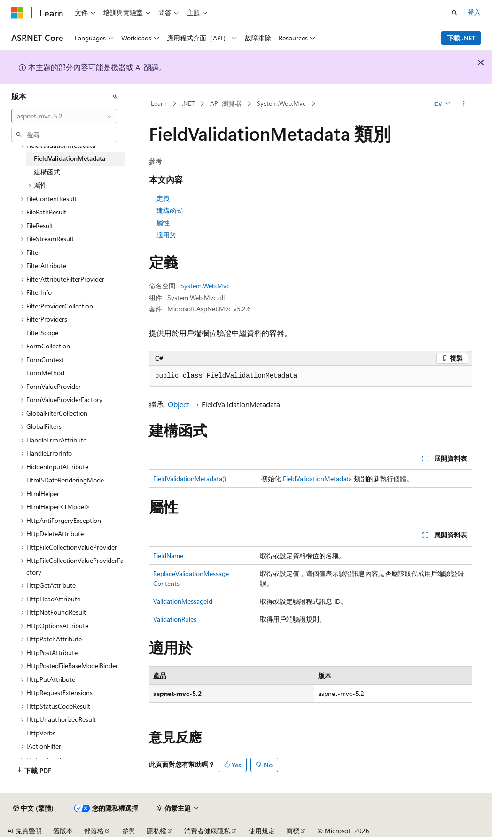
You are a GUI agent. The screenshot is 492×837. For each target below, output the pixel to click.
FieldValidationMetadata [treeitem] (69, 158)
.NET (188, 103)
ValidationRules (174, 619)
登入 (474, 12)
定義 (163, 198)
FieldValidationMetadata (317, 478)
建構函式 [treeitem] (47, 171)
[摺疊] (115, 96)
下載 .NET (461, 37)
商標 (292, 830)
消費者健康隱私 (207, 830)
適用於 (166, 234)
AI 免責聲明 (25, 830)
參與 (128, 830)
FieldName (168, 555)
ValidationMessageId (182, 601)
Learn (159, 103)
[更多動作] (464, 103)
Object (178, 404)
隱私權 (156, 830)
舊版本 (63, 830)
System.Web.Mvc (281, 103)
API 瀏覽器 (226, 103)
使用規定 (262, 830)
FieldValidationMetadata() (189, 478)
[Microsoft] (17, 13)
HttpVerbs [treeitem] (40, 732)
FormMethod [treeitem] (45, 372)
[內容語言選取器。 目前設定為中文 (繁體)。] (33, 808)
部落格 (94, 830)
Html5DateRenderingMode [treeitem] (65, 479)
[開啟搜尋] (454, 12)
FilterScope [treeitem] (42, 332)
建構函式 (169, 210)
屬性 (163, 222)
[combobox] (64, 116)
